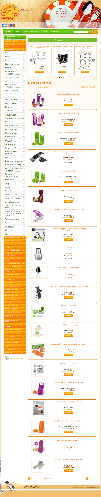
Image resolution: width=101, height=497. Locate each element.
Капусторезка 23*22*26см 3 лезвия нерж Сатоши (68, 325)
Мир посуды (84, 487)
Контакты (44, 31)
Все (95, 478)
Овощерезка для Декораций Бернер (68, 440)
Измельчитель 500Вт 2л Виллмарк (68, 267)
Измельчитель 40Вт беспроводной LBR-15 (68, 459)
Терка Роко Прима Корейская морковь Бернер (68, 382)
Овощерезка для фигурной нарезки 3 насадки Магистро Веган (68, 229)
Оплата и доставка (30, 31)
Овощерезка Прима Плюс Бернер (68, 113)
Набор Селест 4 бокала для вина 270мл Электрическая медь (62, 47)
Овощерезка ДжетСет (68, 190)
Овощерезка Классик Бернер (68, 171)
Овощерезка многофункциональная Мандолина (68, 152)
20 (87, 478)
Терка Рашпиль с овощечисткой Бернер (68, 402)
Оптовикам (55, 31)
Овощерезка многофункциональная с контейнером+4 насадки (68, 286)
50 (89, 478)
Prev (31, 60)
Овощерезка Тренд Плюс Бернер (68, 132)
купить (39, 72)
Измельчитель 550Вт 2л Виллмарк (68, 248)
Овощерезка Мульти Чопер (68, 363)
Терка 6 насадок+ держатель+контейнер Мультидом (68, 344)
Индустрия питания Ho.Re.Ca (12, 37)
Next (93, 60)
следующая (46, 478)
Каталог (17, 31)
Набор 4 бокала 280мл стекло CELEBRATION (39, 47)
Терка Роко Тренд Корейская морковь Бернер (68, 421)
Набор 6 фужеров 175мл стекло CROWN (85, 47)
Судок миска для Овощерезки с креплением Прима (68, 209)
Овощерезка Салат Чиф (68, 305)
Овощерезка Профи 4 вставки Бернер (68, 94)
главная (8, 31)
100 (92, 478)
